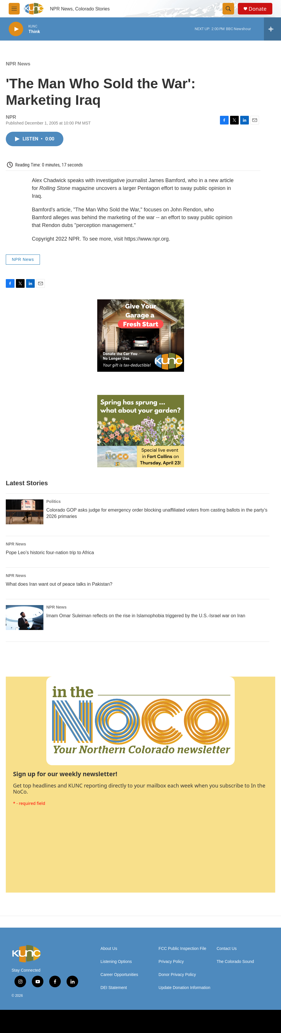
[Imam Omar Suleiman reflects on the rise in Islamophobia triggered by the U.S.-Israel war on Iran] (24, 617)
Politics (53, 501)
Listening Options (116, 961)
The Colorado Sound (235, 961)
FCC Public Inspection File (182, 948)
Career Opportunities (119, 974)
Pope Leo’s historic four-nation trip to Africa (50, 552)
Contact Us (226, 948)
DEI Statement (113, 988)
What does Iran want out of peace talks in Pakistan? (59, 584)
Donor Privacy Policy (177, 974)
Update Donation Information (184, 988)
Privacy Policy (171, 961)
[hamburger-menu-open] (14, 8)
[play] (16, 29)
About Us (108, 948)
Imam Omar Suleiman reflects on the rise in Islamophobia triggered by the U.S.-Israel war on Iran (145, 615)
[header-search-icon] (228, 8)
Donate (258, 9)
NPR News (18, 64)
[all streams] (272, 29)
